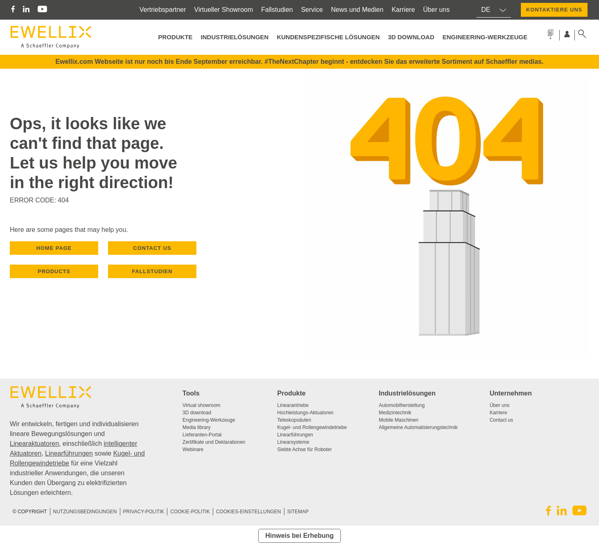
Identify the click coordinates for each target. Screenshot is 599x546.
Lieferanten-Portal (201, 435)
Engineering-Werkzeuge (484, 37)
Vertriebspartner (163, 9)
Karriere (403, 9)
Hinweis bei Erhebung (299, 535)
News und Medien (357, 9)
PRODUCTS (54, 271)
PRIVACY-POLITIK (143, 512)
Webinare (192, 449)
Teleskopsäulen (294, 420)
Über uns (436, 9)
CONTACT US (152, 248)
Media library (196, 427)
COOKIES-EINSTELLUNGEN (248, 512)
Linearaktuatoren (34, 443)
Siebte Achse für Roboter (304, 449)
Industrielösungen (235, 37)
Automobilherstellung (402, 405)
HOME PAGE (54, 248)
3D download (196, 413)
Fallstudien (277, 9)
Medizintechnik (395, 413)
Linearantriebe (293, 405)
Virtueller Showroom (223, 9)
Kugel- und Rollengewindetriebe (312, 427)
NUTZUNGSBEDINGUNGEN (85, 512)
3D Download (411, 37)
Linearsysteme (293, 442)
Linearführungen (69, 453)
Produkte (291, 393)
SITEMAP (298, 512)
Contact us (501, 420)
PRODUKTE (175, 37)
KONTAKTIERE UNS (554, 10)
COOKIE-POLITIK (190, 512)
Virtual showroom (201, 405)
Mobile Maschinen (399, 420)
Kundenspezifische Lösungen (328, 37)
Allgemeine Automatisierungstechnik (418, 427)
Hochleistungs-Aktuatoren (305, 413)
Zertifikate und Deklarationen (213, 442)
